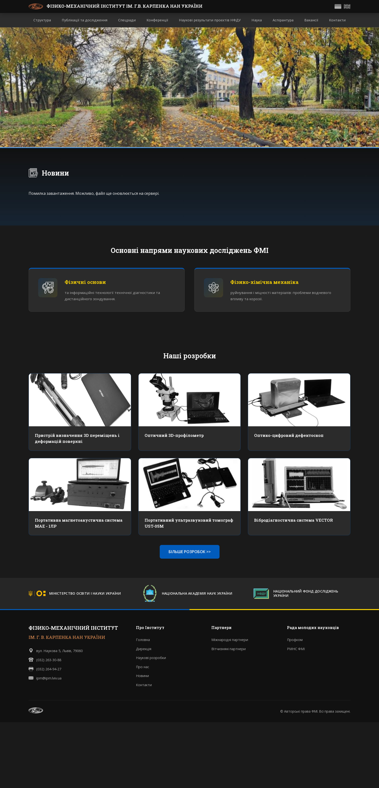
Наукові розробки (151, 658)
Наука (256, 20)
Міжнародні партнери (229, 640)
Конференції (157, 20)
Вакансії (311, 20)
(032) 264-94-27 (48, 669)
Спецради (127, 20)
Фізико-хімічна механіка (265, 282)
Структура (42, 20)
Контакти (337, 20)
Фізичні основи (85, 282)
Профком (295, 640)
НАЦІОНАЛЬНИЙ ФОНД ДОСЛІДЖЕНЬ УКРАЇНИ (305, 594)
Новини (55, 172)
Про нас (142, 667)
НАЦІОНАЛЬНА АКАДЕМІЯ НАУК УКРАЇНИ (197, 594)
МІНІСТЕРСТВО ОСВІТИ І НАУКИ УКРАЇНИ (85, 594)
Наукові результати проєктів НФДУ (210, 20)
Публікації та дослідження (84, 20)
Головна (143, 640)
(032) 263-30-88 (48, 660)
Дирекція (143, 649)
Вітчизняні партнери (228, 649)
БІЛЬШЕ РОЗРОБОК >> (190, 552)
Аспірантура (283, 20)
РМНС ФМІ (296, 649)
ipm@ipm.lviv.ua (48, 678)
